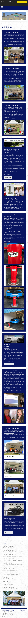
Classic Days (21, 71)
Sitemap (13, 610)
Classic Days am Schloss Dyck (14, 432)
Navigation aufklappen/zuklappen (14, 6)
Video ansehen (8, 532)
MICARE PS (6, 348)
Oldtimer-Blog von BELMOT (12, 154)
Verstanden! (22, 2)
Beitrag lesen (8, 177)
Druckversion (6, 610)
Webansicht (23, 610)
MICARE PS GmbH (8, 41)
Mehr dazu (11, 3)
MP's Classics (20, 218)
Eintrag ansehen (9, 364)
